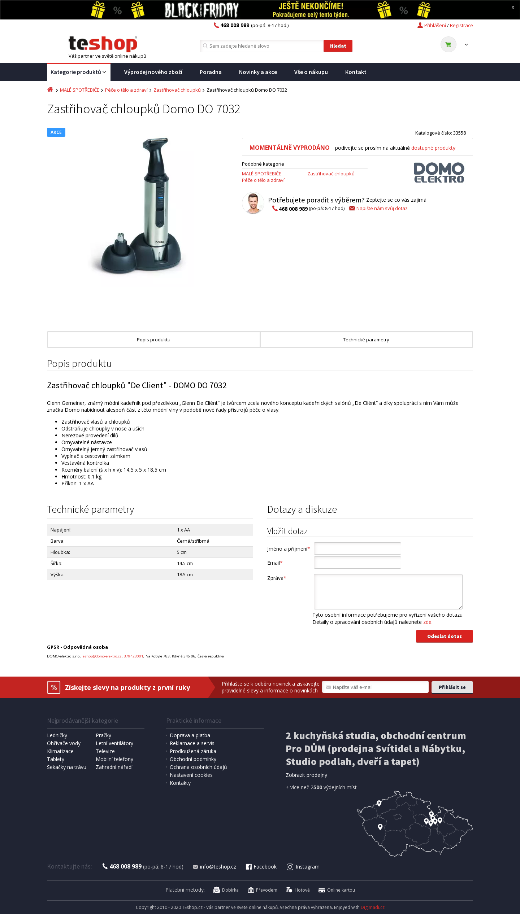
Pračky (103, 735)
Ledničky (57, 735)
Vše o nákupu (311, 71)
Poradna (211, 71)
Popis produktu (153, 339)
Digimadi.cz (373, 907)
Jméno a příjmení (288, 548)
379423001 (133, 656)
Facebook (261, 866)
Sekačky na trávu (66, 767)
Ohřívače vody (64, 743)
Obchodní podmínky (193, 759)
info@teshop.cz (214, 866)
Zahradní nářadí (114, 767)
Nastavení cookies (191, 774)
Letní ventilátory (114, 743)
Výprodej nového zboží (153, 71)
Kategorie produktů (79, 72)
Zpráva (276, 577)
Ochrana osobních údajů (198, 767)
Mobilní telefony (114, 759)
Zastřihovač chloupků (177, 90)
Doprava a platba (190, 735)
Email (275, 562)
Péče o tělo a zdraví (126, 90)
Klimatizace (60, 751)
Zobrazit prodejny (306, 774)
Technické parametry (366, 339)
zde (427, 621)
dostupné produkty (433, 147)
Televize (105, 751)
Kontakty (180, 782)
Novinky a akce (258, 71)
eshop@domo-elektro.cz (102, 656)
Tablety (55, 759)
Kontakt (356, 71)
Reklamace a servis (192, 743)
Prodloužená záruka (193, 751)
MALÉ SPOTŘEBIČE (79, 90)
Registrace (461, 25)
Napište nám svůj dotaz (378, 208)
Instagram (303, 866)
